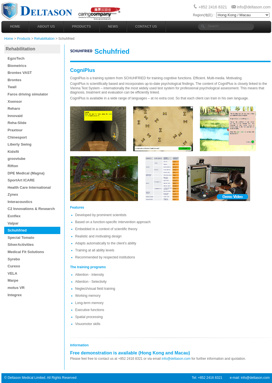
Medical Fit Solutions (26, 252)
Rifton (13, 166)
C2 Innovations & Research (31, 209)
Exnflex (14, 216)
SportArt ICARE (21, 180)
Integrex (15, 295)
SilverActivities (21, 244)
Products (81, 27)
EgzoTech (16, 58)
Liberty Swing (19, 144)
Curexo (14, 266)
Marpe (13, 280)
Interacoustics (20, 202)
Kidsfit (13, 152)
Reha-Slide (17, 123)
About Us (46, 27)
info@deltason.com (254, 7)
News (113, 27)
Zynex (13, 194)
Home (15, 27)
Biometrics (17, 66)
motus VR (16, 288)
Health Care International (29, 187)
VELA (12, 273)
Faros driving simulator (28, 94)
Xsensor (15, 101)
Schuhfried (17, 230)
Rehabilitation (44, 39)
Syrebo (14, 259)
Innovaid (15, 116)
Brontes (14, 80)
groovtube (17, 159)
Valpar (13, 223)
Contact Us (146, 27)
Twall (12, 87)
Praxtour (15, 130)
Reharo (14, 108)
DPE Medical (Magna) (26, 173)
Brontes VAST (20, 73)
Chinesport (17, 137)
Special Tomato (21, 237)
